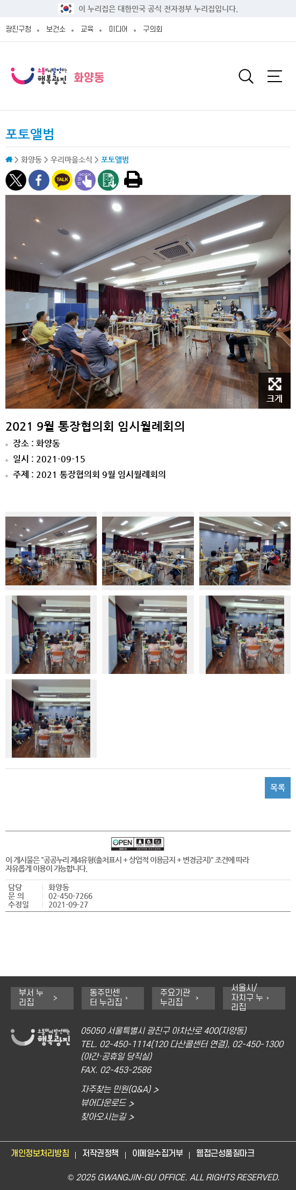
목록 (277, 787)
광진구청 (18, 29)
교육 (87, 29)
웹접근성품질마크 (225, 1153)
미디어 (118, 29)
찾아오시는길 (103, 1117)
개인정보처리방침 (40, 1153)
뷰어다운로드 (103, 1103)
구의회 (152, 29)
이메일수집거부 (157, 1153)
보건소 (56, 29)
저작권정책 (100, 1153)
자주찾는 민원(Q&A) (115, 1089)
